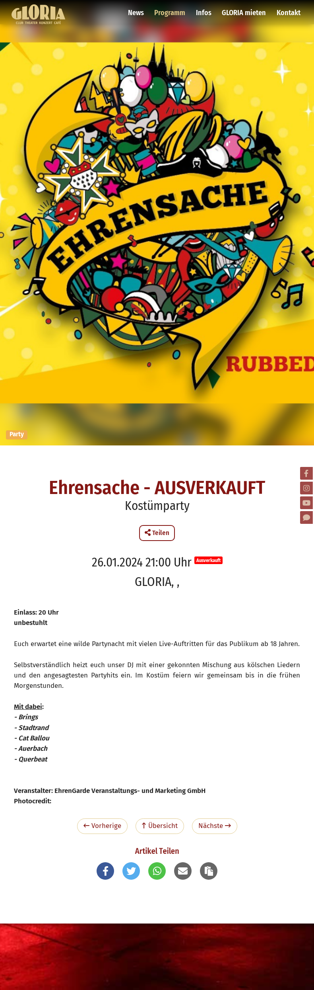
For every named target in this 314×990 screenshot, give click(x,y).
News (139, 10)
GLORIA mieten (245, 10)
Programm (172, 10)
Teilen (157, 533)
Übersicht (160, 826)
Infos (205, 10)
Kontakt (288, 10)
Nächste (214, 826)
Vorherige (102, 826)
